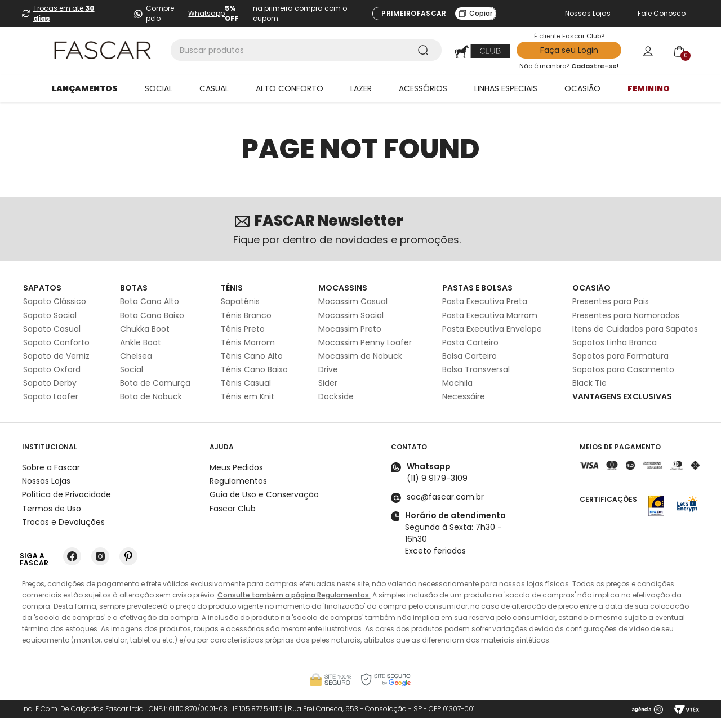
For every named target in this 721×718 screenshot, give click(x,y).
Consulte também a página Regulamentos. (294, 595)
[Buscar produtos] (425, 50)
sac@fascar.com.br (445, 496)
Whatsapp (206, 13)
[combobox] (306, 50)
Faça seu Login (569, 50)
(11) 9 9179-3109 (437, 478)
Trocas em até (64, 13)
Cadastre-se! (595, 65)
